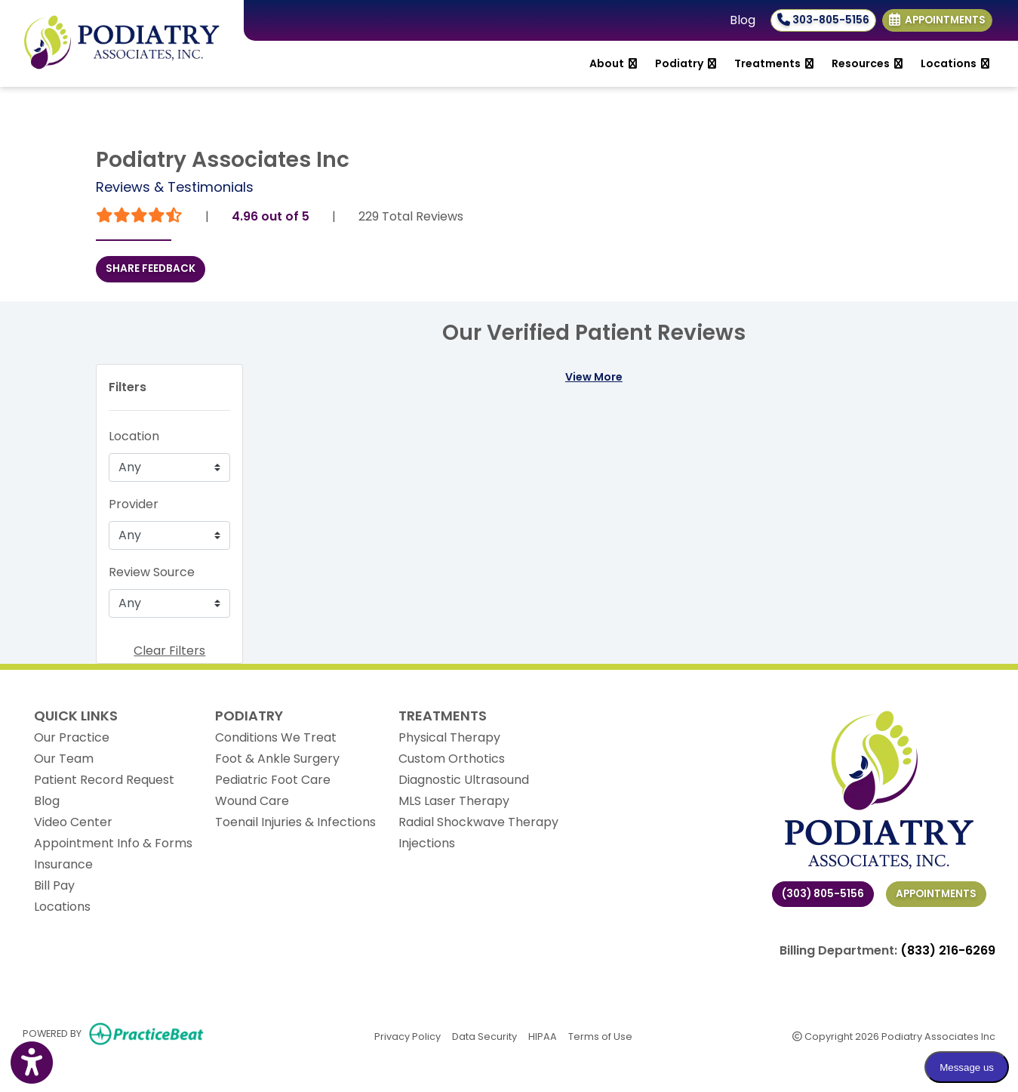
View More (594, 376)
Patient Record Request (104, 779)
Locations (62, 906)
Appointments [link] (937, 20)
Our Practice (71, 737)
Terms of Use (600, 1036)
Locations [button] (955, 63)
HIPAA (542, 1036)
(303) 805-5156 (823, 894)
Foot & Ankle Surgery (277, 758)
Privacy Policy (407, 1036)
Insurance (63, 864)
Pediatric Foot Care (273, 779)
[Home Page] (122, 42)
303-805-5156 (823, 20)
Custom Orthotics (451, 758)
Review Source (152, 572)
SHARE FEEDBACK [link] (150, 268)
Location (134, 436)
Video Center (73, 822)
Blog (742, 20)
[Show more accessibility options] (31, 1064)
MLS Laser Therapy (453, 801)
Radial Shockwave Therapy (478, 822)
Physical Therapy (449, 737)
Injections (426, 843)
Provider (133, 504)
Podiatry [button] (685, 63)
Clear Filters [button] (169, 650)
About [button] (613, 63)
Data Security (484, 1036)
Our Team (64, 758)
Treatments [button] (773, 63)
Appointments (936, 894)
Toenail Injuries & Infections (295, 822)
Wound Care (252, 801)
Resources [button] (867, 63)
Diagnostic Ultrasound (463, 779)
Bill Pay (54, 885)
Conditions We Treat (276, 737)
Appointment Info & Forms (113, 843)
